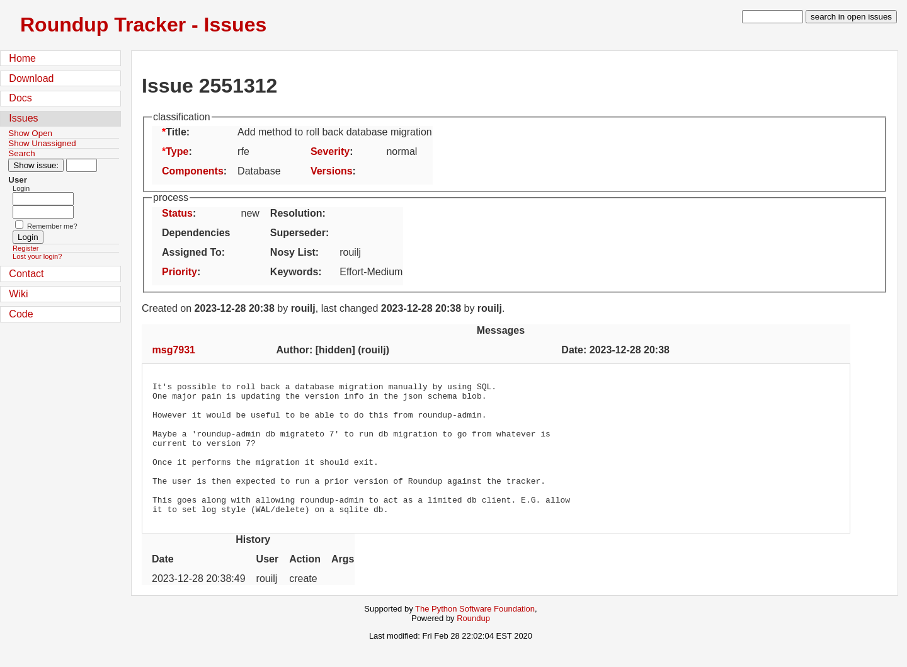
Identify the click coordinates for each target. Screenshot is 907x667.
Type (177, 151)
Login (21, 188)
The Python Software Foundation (475, 635)
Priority (179, 271)
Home (22, 58)
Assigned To (192, 252)
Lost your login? (37, 256)
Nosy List (293, 252)
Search (21, 153)
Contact (26, 273)
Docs (20, 98)
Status (177, 213)
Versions (332, 171)
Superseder (298, 232)
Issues (23, 118)
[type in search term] (772, 16)
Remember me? (52, 226)
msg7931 (174, 350)
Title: (178, 132)
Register (25, 248)
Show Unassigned (42, 143)
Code (21, 314)
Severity (330, 151)
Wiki (18, 293)
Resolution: (298, 213)
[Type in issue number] (81, 165)
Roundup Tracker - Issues (143, 24)
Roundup (473, 644)
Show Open (30, 133)
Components (193, 171)
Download (31, 78)
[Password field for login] (43, 212)
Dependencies (196, 232)
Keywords (294, 271)
